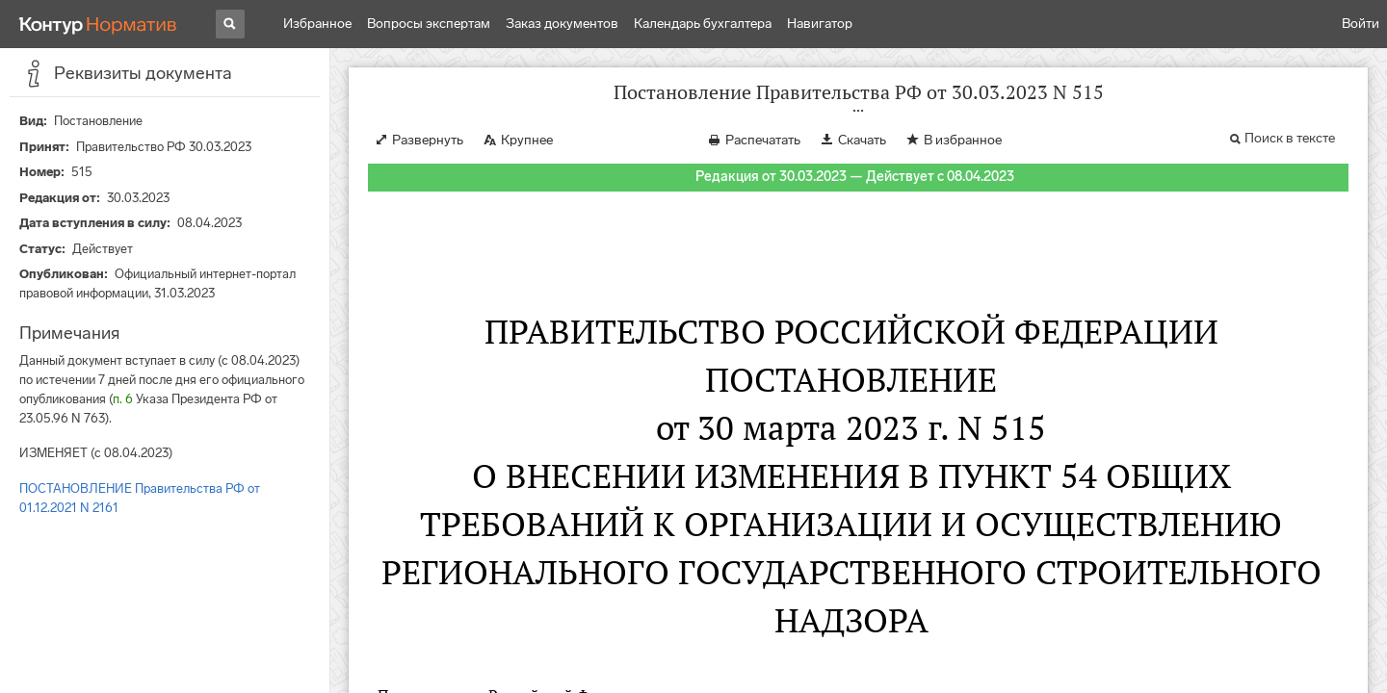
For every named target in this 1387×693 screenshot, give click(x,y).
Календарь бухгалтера (703, 23)
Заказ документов (562, 23)
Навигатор (819, 23)
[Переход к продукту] (98, 24)
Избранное (317, 23)
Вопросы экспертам (428, 23)
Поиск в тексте (1289, 138)
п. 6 (123, 399)
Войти (1360, 23)
